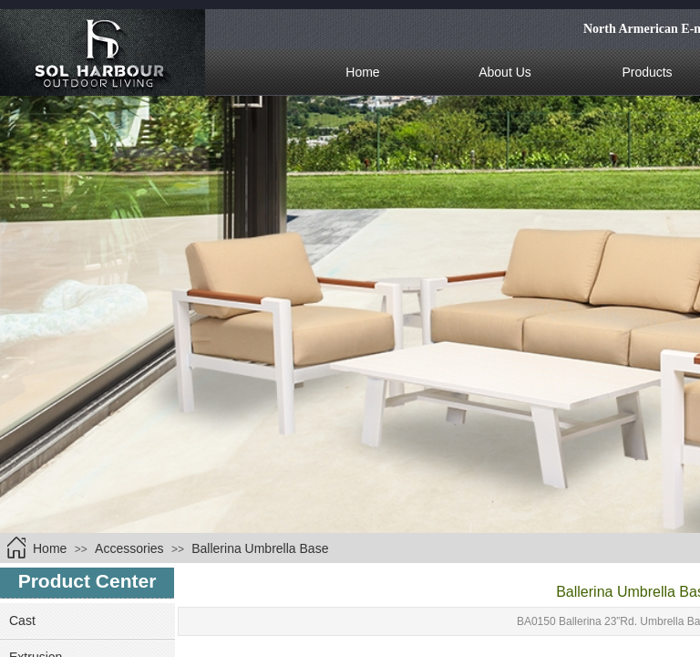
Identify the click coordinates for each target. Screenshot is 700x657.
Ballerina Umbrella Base (259, 548)
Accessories (129, 548)
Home (50, 548)
